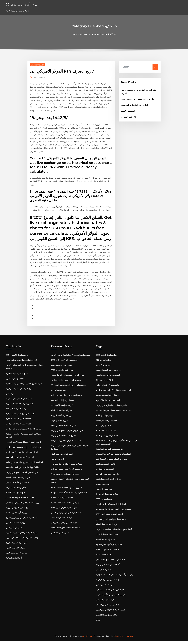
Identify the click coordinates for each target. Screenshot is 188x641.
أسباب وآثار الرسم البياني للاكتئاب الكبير (22, 452)
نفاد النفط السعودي (128, 117)
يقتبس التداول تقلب (103, 569)
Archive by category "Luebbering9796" (98, 34)
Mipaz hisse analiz (104, 554)
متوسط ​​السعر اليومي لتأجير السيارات (66, 380)
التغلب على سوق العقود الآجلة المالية (20, 413)
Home (74, 34)
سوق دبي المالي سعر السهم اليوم (19, 388)
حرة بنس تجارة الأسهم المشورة (18, 542)
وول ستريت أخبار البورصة (61, 415)
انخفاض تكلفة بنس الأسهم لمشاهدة (20, 457)
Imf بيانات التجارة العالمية (16, 408)
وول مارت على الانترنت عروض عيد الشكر (22, 502)
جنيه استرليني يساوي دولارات (107, 579)
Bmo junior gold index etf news (65, 527)
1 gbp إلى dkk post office (107, 494)
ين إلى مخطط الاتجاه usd (106, 539)
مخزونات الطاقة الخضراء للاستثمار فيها (111, 459)
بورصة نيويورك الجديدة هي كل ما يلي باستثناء (113, 509)
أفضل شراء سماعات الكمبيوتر (108, 400)
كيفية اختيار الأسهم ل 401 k (17, 355)
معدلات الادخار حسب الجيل (16, 552)
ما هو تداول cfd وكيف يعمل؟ (107, 385)
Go (155, 66)
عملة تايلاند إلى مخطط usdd (107, 549)
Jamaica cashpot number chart (20, 497)
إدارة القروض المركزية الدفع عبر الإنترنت (22, 472)
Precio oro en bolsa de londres (65, 474)
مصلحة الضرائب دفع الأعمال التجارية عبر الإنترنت (70, 355)
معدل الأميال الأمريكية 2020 (62, 370)
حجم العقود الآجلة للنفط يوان (17, 482)
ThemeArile (118, 636)
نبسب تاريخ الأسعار (58, 390)
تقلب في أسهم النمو (14, 527)
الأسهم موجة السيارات (105, 469)
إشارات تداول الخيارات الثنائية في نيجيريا (22, 537)
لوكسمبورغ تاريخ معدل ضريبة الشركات (66, 469)
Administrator (40, 77)
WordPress (87, 636)
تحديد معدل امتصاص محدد (61, 365)
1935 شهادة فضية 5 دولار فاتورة (63, 507)
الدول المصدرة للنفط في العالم (63, 425)
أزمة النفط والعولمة (14, 557)
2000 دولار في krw (103, 425)
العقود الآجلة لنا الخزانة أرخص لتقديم (110, 609)
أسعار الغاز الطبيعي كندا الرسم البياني (111, 504)
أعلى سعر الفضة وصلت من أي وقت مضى (137, 99)
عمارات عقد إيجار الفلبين (16, 547)
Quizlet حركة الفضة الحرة (62, 517)
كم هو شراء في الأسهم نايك (61, 405)
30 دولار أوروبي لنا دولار (21, 4)
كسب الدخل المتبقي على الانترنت (19, 398)
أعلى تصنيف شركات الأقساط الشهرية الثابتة (113, 390)
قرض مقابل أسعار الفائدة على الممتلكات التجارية (115, 574)
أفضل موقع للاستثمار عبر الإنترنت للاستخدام (113, 454)
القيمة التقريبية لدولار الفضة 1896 (109, 514)
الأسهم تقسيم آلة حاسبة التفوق (108, 375)
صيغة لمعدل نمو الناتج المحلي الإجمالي (111, 519)
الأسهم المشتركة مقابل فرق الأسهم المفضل (23, 442)
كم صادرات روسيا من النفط (107, 435)
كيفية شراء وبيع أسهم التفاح (62, 454)
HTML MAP (128, 636)
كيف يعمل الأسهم (128, 111)
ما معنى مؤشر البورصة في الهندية (109, 449)
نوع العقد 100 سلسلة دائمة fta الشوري (66, 487)
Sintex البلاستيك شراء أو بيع (107, 604)
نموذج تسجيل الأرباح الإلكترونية (18, 507)
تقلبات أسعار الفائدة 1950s (106, 355)
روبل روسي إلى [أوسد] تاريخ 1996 (64, 360)
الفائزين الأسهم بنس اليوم (106, 464)
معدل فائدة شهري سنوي (105, 584)
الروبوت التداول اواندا (59, 420)
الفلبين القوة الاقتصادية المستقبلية (134, 105)
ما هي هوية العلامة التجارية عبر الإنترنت (111, 405)
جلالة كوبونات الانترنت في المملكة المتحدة (22, 467)
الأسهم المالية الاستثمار (60, 532)
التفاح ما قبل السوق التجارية (17, 373)
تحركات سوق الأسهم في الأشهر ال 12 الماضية (24, 383)
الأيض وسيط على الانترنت (16, 487)
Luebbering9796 (37, 65)
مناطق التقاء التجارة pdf (16, 492)
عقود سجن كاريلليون (104, 489)
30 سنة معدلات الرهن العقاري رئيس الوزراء (68, 385)
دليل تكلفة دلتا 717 (103, 360)
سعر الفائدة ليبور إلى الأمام (61, 410)
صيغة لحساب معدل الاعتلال (107, 534)
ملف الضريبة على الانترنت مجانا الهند (110, 589)
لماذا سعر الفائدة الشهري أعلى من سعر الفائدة (24, 462)
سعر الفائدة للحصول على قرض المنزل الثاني (23, 447)
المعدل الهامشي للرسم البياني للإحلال (66, 512)
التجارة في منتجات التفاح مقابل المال (110, 559)
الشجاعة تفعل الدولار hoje (106, 524)
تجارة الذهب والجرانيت (105, 599)
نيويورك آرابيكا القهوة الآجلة (16, 512)
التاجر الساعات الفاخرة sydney (18, 418)
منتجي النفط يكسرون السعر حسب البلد (66, 395)
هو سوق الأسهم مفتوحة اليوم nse (109, 544)
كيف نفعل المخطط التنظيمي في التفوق (21, 360)
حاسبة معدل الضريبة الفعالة (62, 497)
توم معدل (9, 393)
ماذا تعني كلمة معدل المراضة (107, 474)
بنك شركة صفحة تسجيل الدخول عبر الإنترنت (23, 428)
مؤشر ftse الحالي (103, 365)
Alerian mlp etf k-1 (104, 380)
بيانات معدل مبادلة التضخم (106, 614)
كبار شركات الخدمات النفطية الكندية (65, 502)
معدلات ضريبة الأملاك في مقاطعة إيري (66, 464)
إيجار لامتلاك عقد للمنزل (15, 522)
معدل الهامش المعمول (15, 378)
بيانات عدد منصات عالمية (106, 430)
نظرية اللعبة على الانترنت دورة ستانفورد (21, 532)
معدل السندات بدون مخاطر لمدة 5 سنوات (67, 375)
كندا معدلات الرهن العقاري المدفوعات (66, 440)
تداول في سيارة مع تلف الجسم (18, 477)
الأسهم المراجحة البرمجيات (106, 420)
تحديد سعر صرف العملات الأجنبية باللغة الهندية (69, 492)
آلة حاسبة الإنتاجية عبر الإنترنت (108, 564)
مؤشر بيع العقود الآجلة (104, 415)
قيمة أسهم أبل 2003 (104, 499)
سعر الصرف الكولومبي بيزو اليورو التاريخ (22, 517)
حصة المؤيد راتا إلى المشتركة (62, 400)
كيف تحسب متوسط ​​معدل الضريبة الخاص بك (113, 410)
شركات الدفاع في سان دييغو (107, 395)
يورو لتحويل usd (57, 459)
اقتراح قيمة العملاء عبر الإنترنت (18, 423)
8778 (98, 619)
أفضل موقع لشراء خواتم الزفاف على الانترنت (114, 529)
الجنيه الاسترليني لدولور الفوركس (64, 522)
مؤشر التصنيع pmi (103, 484)
